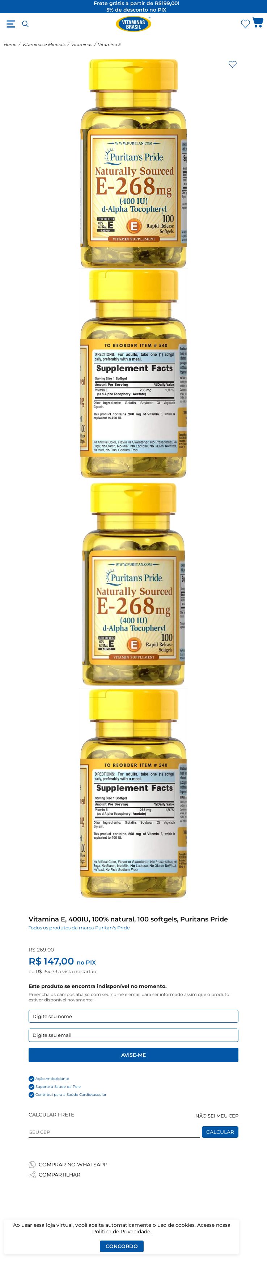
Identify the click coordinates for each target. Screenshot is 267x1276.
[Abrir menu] (11, 24)
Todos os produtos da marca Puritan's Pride (79, 927)
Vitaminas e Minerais (43, 44)
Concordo (122, 1246)
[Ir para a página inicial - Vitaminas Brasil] (133, 24)
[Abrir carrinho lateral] (258, 24)
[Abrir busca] (25, 24)
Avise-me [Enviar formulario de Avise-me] (133, 1055)
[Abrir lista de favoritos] (245, 24)
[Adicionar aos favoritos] (232, 64)
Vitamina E (109, 44)
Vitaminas (81, 44)
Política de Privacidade (121, 1231)
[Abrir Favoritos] (245, 24)
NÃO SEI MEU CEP (216, 1116)
